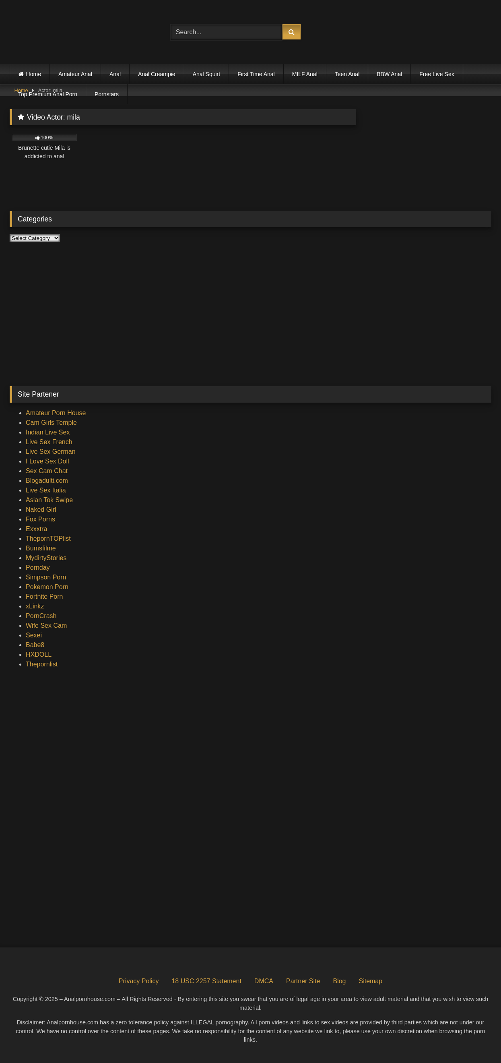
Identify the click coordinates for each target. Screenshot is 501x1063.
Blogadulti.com (47, 480)
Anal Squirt (206, 74)
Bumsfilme (41, 548)
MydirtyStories (46, 557)
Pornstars (107, 94)
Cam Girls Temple (51, 422)
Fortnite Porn (44, 596)
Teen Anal (347, 74)
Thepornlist (42, 664)
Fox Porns (40, 519)
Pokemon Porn (47, 586)
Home (33, 74)
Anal (115, 74)
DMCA (263, 981)
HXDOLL (39, 654)
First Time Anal (256, 74)
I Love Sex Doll (47, 461)
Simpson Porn (46, 577)
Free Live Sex (436, 74)
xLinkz (35, 606)
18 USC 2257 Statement (206, 981)
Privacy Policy (139, 981)
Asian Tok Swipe (49, 499)
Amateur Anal (75, 74)
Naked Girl (41, 509)
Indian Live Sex (48, 432)
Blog (339, 981)
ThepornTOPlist (48, 538)
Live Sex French (49, 441)
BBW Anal (389, 74)
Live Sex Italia (46, 490)
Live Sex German (51, 451)
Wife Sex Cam (46, 625)
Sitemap (370, 981)
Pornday (38, 567)
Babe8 (35, 644)
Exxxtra (36, 528)
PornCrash (41, 615)
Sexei (34, 635)
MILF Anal (305, 74)
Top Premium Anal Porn (47, 94)
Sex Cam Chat (47, 470)
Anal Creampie (156, 74)
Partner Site (303, 981)
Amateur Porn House (56, 412)
